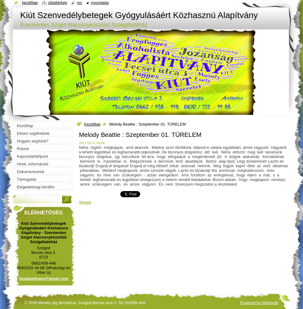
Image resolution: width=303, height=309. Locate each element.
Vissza (85, 202)
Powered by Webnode (259, 302)
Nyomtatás (100, 2)
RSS (79, 2)
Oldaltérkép (57, 2)
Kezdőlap (92, 124)
